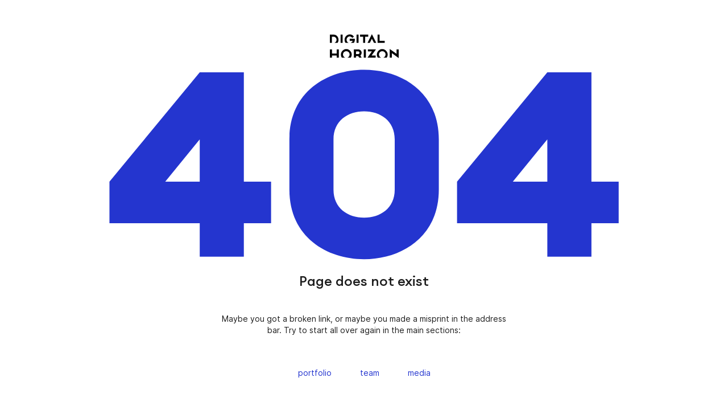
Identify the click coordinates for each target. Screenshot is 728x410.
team (369, 373)
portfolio (315, 373)
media (419, 373)
